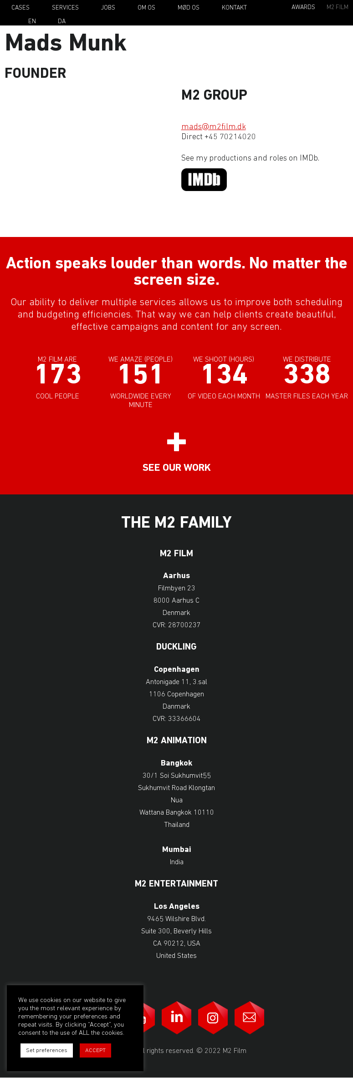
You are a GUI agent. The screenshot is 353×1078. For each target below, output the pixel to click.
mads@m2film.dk (213, 127)
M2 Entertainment (176, 884)
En (32, 22)
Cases (20, 8)
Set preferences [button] (46, 1050)
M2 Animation (177, 741)
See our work (177, 468)
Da (62, 22)
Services (65, 8)
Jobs (108, 8)
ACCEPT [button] (95, 1050)
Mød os (189, 8)
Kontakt (234, 8)
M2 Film (337, 7)
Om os (146, 8)
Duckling (176, 647)
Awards (303, 7)
